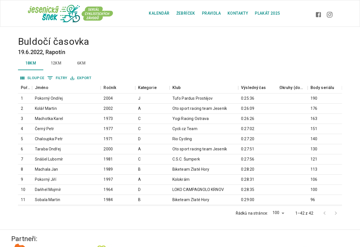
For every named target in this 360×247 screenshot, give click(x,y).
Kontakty (238, 13)
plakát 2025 (267, 13)
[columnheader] (25, 87)
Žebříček (185, 13)
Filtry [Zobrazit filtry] (57, 78)
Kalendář (159, 13)
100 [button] (276, 212)
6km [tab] (81, 63)
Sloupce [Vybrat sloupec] (32, 78)
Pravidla (211, 13)
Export (81, 78)
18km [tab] (30, 63)
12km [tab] (56, 63)
